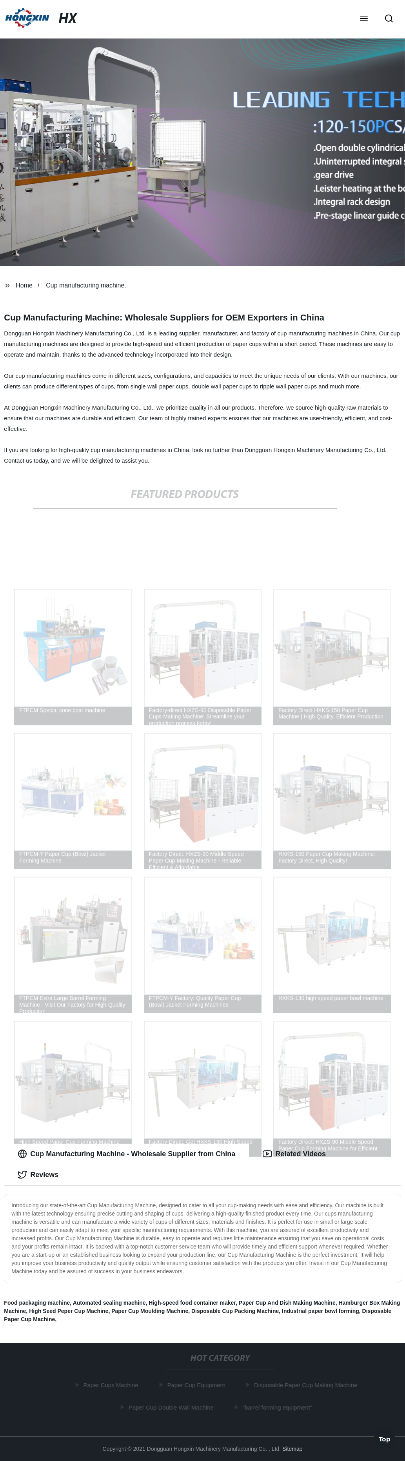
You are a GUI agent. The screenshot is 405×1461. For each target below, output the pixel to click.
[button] (364, 19)
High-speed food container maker (192, 1303)
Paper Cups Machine (111, 1385)
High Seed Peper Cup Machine (68, 1311)
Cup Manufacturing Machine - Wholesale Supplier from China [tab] (126, 1154)
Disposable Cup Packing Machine (235, 1311)
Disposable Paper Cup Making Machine (306, 1385)
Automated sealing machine (109, 1303)
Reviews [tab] (38, 1174)
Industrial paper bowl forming (320, 1311)
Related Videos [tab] (294, 1154)
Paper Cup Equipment (197, 1385)
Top (384, 1439)
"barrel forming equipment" (278, 1407)
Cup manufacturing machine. (86, 285)
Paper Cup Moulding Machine (149, 1311)
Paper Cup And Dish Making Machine (287, 1303)
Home (24, 285)
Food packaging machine (37, 1303)
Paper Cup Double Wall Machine (171, 1407)
